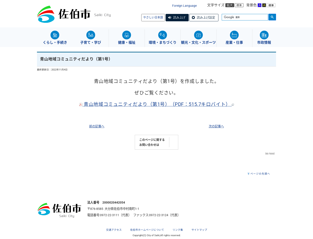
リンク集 (178, 229)
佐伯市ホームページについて (147, 229)
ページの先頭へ (260, 173)
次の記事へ (216, 126)
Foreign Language (184, 6)
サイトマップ (199, 229)
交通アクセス (114, 229)
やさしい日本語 (153, 17)
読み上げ (179, 17)
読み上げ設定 (206, 17)
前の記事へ (96, 126)
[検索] (244, 17)
